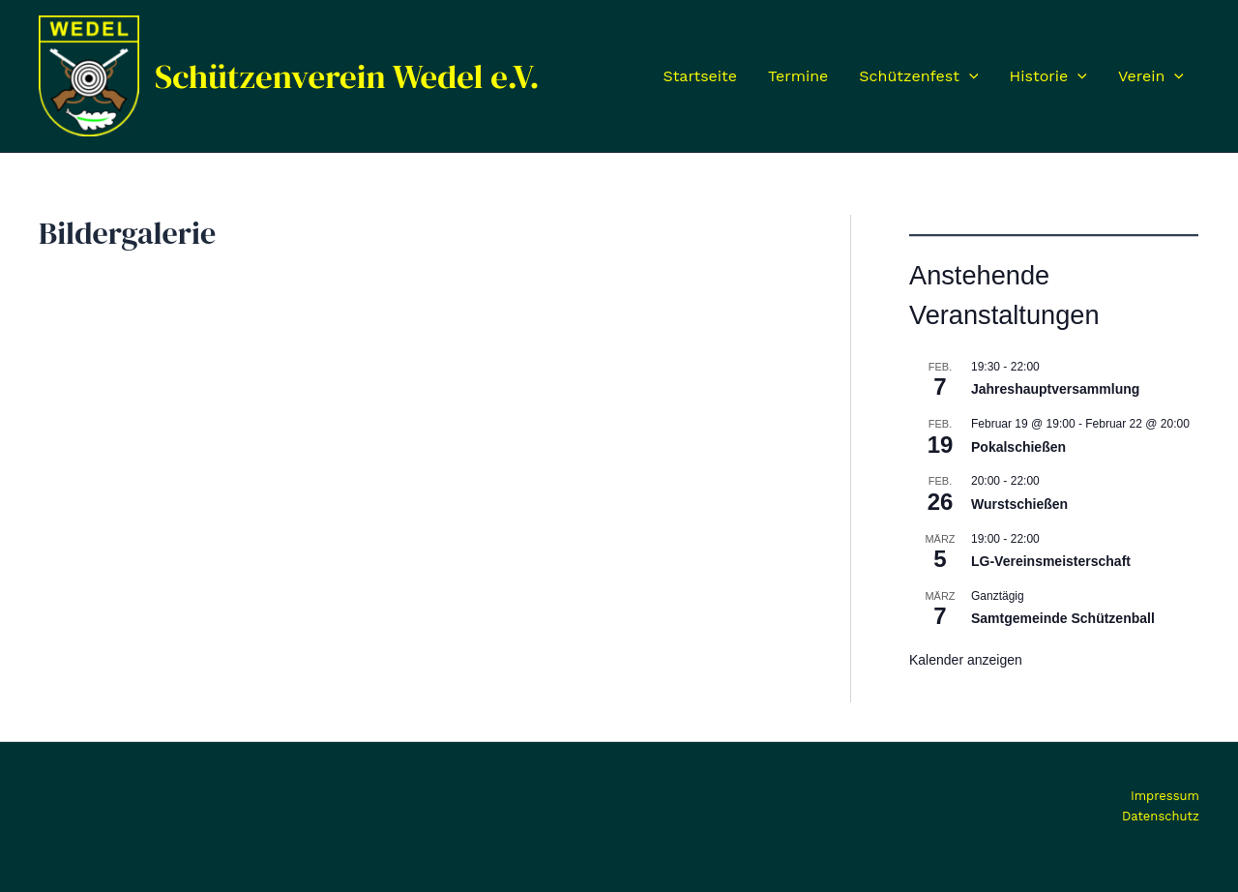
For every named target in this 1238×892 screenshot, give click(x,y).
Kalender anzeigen (965, 660)
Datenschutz (1160, 816)
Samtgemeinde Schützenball (1063, 618)
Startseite (700, 76)
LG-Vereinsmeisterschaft (1051, 561)
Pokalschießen (1018, 447)
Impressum (1165, 795)
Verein (1151, 76)
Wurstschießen (1019, 504)
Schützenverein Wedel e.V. (347, 76)
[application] (969, 76)
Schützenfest (918, 76)
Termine (798, 76)
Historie (1048, 76)
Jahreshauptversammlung (1055, 389)
